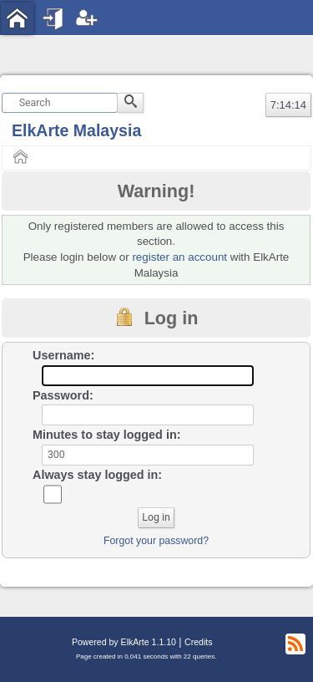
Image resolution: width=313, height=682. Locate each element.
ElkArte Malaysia (76, 130)
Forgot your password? (156, 541)
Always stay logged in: (97, 474)
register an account (179, 257)
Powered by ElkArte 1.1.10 (124, 642)
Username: (63, 355)
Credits (198, 642)
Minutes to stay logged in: (107, 434)
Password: (63, 395)
